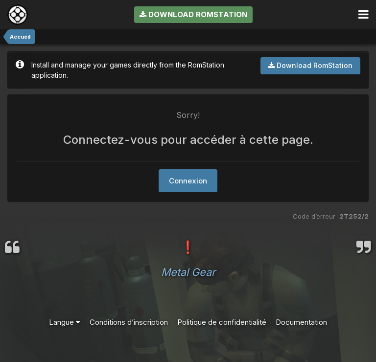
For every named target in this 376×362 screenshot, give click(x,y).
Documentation (301, 322)
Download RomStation (193, 14)
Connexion (188, 180)
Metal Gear (188, 272)
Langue (64, 322)
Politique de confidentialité (221, 322)
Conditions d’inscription (129, 322)
